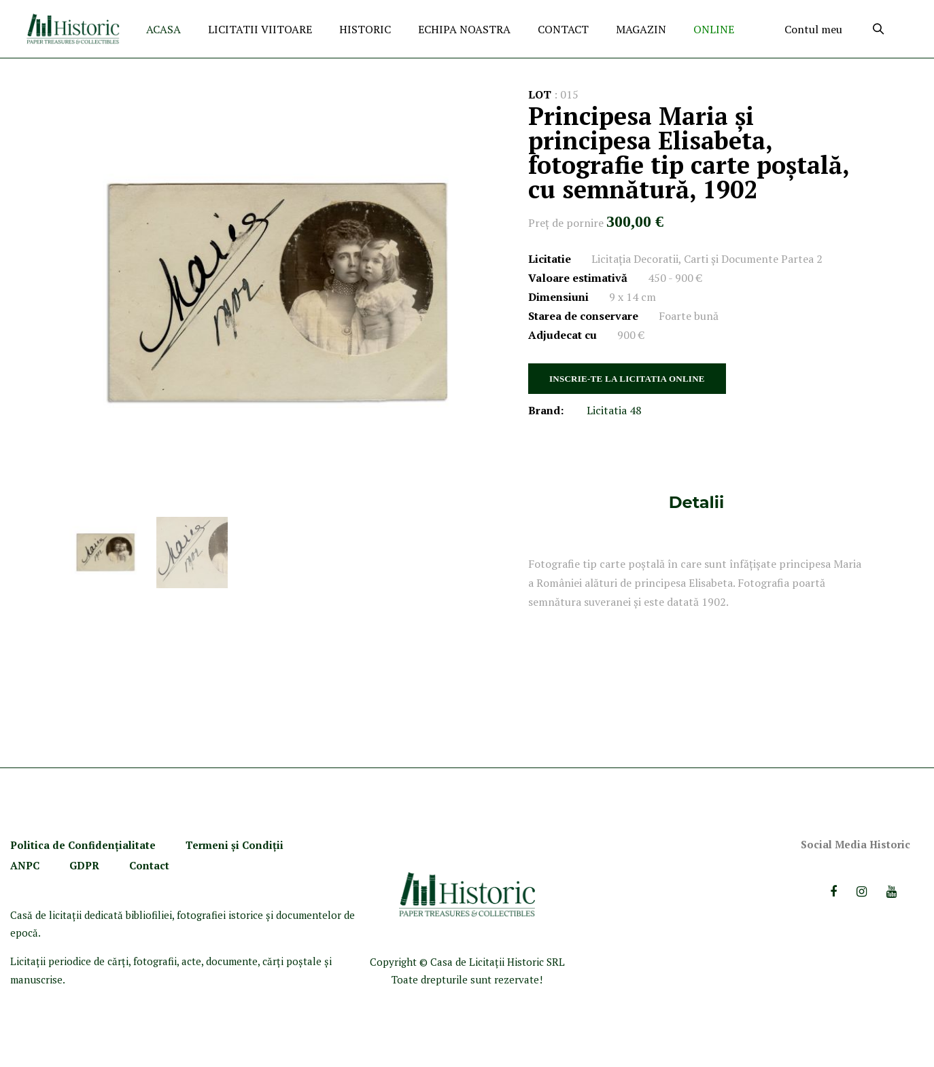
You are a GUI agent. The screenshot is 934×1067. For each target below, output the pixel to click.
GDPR (84, 865)
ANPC (24, 865)
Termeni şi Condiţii (236, 845)
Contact (149, 865)
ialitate (137, 845)
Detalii (696, 502)
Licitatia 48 (614, 410)
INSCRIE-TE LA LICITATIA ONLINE (627, 379)
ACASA (163, 29)
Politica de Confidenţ (64, 845)
